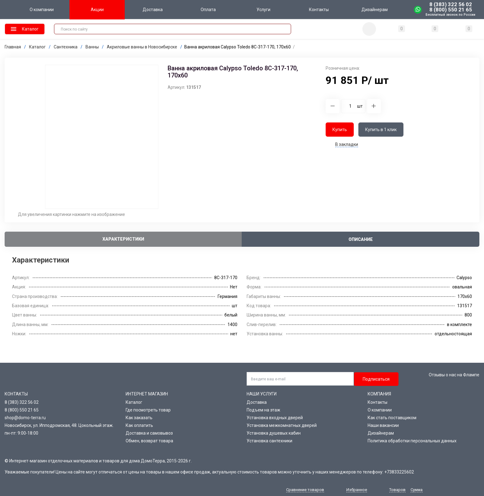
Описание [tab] (360, 239)
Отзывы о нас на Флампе (454, 374)
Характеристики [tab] (123, 239)
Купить (339, 129)
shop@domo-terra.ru (25, 417)
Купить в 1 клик (381, 129)
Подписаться (376, 379)
